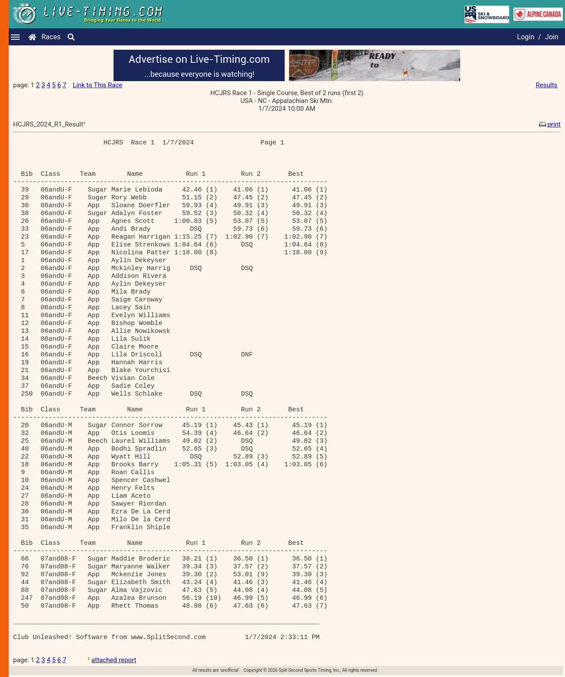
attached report (113, 660)
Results (547, 85)
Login (525, 37)
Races (51, 37)
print (549, 124)
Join (551, 37)
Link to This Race (98, 85)
